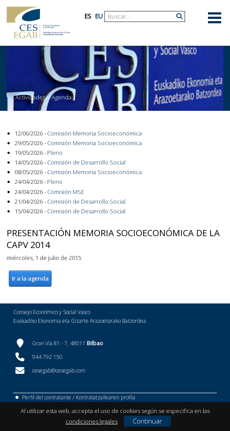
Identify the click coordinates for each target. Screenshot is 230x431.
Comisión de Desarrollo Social (86, 162)
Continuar (147, 420)
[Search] (141, 16)
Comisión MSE (65, 192)
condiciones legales (92, 421)
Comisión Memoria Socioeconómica (94, 133)
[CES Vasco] (38, 23)
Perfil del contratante (46, 397)
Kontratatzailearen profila (105, 397)
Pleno (55, 153)
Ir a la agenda (30, 278)
